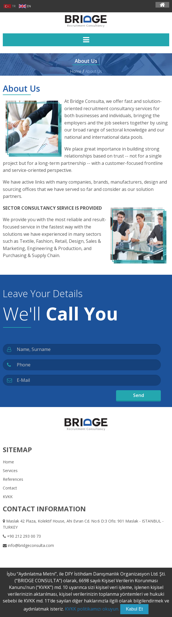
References (13, 479)
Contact (10, 488)
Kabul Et (134, 609)
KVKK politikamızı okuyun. (92, 609)
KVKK (8, 496)
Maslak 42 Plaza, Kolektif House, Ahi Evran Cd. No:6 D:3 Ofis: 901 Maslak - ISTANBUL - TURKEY (83, 524)
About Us (93, 71)
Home (75, 71)
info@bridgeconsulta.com (28, 545)
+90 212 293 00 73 (22, 536)
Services (10, 470)
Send (138, 395)
